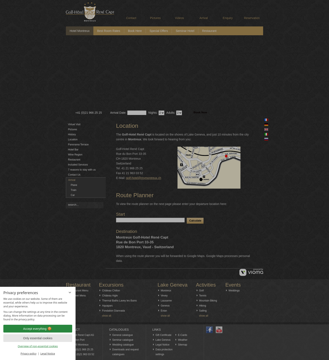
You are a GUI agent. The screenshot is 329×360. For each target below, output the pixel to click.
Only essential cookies (37, 338)
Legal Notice (47, 353)
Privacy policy (29, 353)
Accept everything (37, 328)
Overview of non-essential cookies (38, 346)
